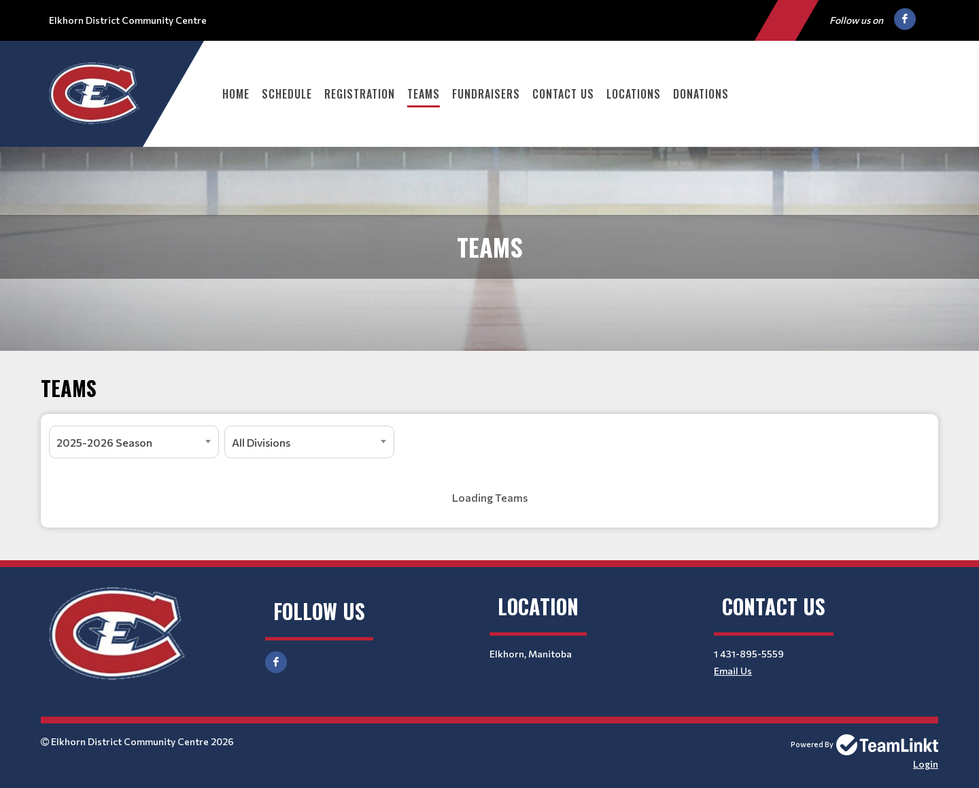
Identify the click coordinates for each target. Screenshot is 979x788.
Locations (633, 94)
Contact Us (563, 94)
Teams (423, 94)
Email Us (733, 670)
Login (925, 764)
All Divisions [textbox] (261, 442)
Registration (359, 94)
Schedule (287, 94)
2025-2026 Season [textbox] (104, 442)
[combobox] (134, 442)
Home (236, 94)
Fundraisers (486, 94)
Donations (701, 94)
